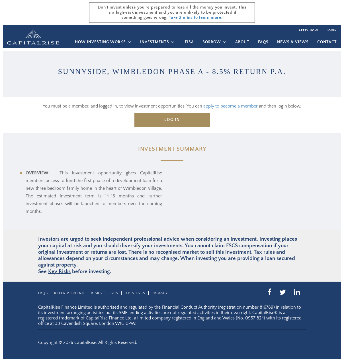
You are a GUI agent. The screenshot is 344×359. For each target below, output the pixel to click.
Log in (172, 119)
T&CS (113, 293)
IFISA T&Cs (134, 293)
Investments (154, 42)
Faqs (263, 42)
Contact (327, 42)
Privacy (159, 293)
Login (332, 30)
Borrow (211, 42)
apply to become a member (230, 106)
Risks (96, 293)
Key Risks (59, 272)
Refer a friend (69, 293)
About (242, 42)
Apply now (308, 30)
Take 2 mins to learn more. (196, 17)
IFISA (188, 42)
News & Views (293, 42)
